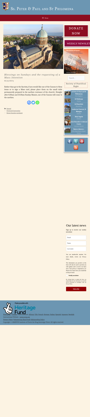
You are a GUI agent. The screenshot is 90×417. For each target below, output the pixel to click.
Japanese (65, 314)
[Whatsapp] (37, 102)
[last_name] (76, 249)
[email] (76, 237)
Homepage (7, 314)
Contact (14, 314)
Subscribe (76, 289)
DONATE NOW (76, 30)
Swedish (71, 314)
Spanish (58, 314)
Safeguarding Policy (38, 320)
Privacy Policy (8, 320)
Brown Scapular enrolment (15, 113)
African (31, 314)
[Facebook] (29, 102)
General (9, 108)
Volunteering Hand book (21, 320)
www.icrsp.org (25, 317)
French (40, 314)
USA (36, 314)
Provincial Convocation (13, 111)
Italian (52, 314)
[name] (76, 243)
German (46, 314)
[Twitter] (33, 102)
